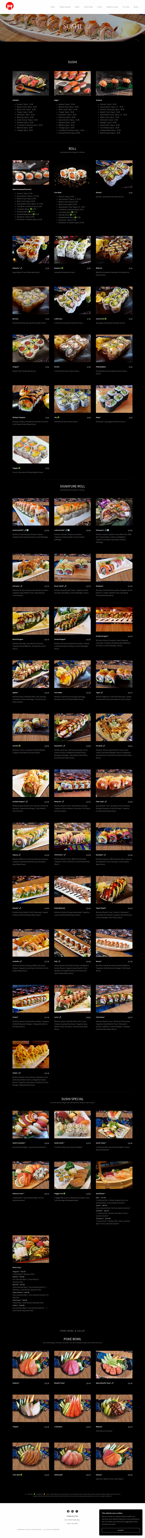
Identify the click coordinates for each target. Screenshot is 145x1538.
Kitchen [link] (126, 7)
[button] (137, 7)
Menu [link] (77, 7)
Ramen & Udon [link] (112, 7)
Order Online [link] (65, 7)
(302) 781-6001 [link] (72, 1523)
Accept (121, 1530)
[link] (9, 7)
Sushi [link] (100, 7)
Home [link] (53, 7)
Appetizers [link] (88, 7)
